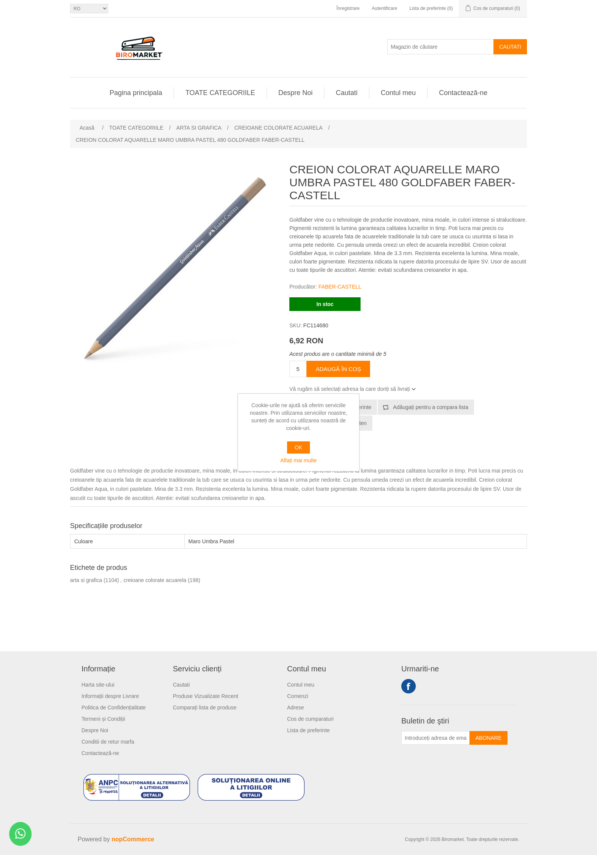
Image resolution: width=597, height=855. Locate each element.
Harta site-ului (97, 685)
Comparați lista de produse (204, 707)
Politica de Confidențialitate (113, 707)
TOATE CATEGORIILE (220, 93)
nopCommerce (133, 839)
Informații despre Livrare (110, 696)
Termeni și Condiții (103, 719)
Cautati (510, 47)
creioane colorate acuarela (154, 580)
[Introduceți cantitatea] (297, 369)
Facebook (408, 686)
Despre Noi (295, 93)
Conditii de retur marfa (107, 742)
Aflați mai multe (298, 460)
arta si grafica (86, 580)
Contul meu (398, 93)
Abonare (488, 738)
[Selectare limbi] (89, 8)
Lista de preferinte (308, 730)
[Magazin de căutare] (440, 46)
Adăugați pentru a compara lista (430, 407)
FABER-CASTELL (339, 287)
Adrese (295, 707)
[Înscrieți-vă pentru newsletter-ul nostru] (435, 738)
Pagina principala (136, 93)
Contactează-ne (463, 93)
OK (298, 447)
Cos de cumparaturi (310, 719)
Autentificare (384, 8)
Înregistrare (348, 8)
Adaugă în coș (338, 369)
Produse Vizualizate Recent (205, 696)
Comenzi (297, 696)
